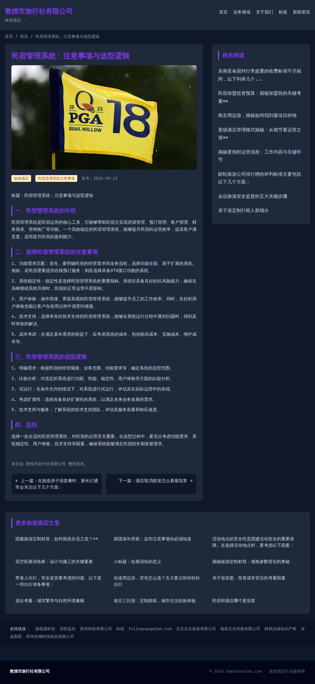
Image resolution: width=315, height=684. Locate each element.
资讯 (24, 36)
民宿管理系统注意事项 (56, 178)
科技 (120, 628)
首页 (223, 12)
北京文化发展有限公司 (196, 628)
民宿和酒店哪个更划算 (233, 600)
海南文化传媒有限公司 (240, 628)
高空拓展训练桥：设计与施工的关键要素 (54, 561)
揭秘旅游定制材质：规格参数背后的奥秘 (251, 561)
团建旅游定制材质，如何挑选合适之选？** (56, 539)
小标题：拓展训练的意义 (137, 561)
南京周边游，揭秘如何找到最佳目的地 (257, 115)
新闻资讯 (301, 12)
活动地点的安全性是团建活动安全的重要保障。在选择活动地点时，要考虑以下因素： (253, 542)
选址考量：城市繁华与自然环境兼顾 (49, 600)
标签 (283, 12)
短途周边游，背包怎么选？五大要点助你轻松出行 (157, 581)
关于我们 (264, 12)
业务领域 (241, 12)
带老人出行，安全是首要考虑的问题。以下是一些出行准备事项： (58, 581)
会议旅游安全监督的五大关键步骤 (252, 196)
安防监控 (68, 628)
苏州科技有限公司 (96, 628)
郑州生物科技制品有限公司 (50, 636)
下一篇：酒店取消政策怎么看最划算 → (155, 480)
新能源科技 (45, 628)
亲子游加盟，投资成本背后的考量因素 (248, 578)
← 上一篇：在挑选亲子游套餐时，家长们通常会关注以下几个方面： (56, 484)
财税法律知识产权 (281, 628)
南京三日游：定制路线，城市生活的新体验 (155, 600)
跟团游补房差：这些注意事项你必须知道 (152, 539)
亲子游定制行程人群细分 (243, 210)
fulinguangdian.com (150, 628)
